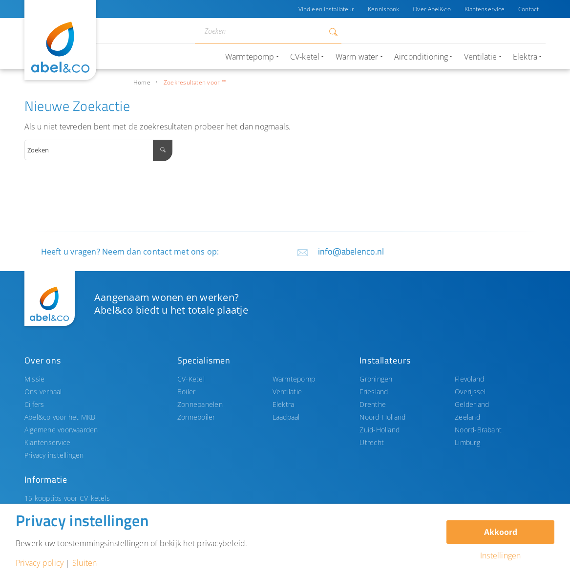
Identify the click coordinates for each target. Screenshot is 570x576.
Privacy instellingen (54, 455)
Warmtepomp (294, 379)
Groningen (375, 379)
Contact (528, 9)
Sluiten (84, 563)
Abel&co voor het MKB (60, 417)
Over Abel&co (431, 9)
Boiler (186, 391)
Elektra (284, 404)
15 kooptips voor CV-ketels (67, 498)
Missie (34, 379)
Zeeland (467, 417)
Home (141, 82)
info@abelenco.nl (351, 251)
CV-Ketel (191, 379)
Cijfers (34, 404)
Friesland (373, 391)
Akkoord (500, 532)
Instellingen (500, 555)
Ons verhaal (43, 391)
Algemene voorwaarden (61, 429)
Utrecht (371, 442)
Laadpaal (286, 417)
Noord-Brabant (478, 429)
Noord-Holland (382, 417)
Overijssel (470, 391)
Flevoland (469, 379)
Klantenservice (484, 9)
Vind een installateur (326, 9)
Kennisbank (383, 9)
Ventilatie (287, 391)
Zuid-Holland (379, 429)
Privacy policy (39, 563)
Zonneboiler (196, 417)
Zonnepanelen (200, 404)
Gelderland (472, 404)
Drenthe (372, 404)
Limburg (467, 442)
